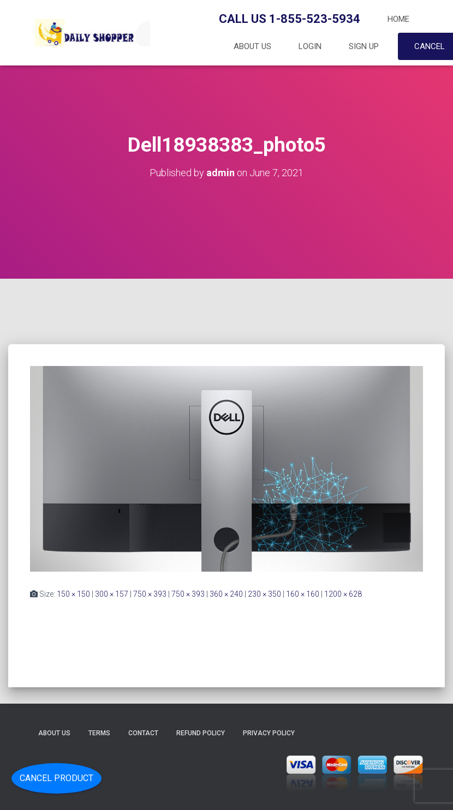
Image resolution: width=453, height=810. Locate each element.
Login (310, 46)
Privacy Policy (269, 733)
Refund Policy (200, 733)
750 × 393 (149, 594)
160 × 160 (302, 594)
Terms (99, 733)
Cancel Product (56, 778)
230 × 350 (264, 594)
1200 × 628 (343, 594)
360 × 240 (226, 594)
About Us (252, 46)
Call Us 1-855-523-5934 (289, 19)
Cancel (429, 46)
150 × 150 (73, 594)
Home (398, 19)
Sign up (364, 46)
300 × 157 (111, 594)
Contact (143, 733)
